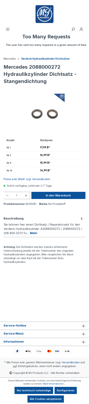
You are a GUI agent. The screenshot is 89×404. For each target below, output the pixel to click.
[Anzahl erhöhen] (26, 195)
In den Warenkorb (58, 195)
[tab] (44, 225)
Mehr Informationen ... (54, 383)
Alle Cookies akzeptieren (46, 398)
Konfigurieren (65, 390)
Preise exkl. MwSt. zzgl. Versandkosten (27, 179)
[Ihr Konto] (81, 29)
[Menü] (8, 29)
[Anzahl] (17, 195)
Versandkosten (71, 362)
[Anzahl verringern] (7, 195)
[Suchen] (73, 29)
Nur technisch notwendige (34, 390)
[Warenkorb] (46, 42)
